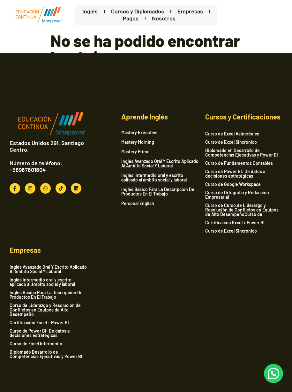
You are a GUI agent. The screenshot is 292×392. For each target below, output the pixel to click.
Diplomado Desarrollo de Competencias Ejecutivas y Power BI (46, 354)
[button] (273, 373)
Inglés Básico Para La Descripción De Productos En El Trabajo (157, 191)
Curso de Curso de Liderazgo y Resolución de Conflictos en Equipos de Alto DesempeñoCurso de (242, 210)
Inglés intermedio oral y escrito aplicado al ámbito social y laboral (154, 177)
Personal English (137, 203)
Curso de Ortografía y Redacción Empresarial (237, 195)
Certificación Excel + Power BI (235, 222)
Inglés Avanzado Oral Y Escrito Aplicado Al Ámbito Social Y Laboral (159, 163)
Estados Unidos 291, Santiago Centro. (47, 146)
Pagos (131, 18)
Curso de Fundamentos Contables (239, 163)
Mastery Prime (135, 152)
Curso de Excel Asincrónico (232, 133)
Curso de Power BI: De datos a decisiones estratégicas (235, 174)
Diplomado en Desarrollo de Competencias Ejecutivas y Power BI (241, 153)
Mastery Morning (137, 142)
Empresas (190, 11)
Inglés (90, 11)
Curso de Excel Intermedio (36, 343)
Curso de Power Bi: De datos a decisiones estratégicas (40, 333)
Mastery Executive (139, 132)
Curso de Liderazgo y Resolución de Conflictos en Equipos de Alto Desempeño (45, 310)
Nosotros (164, 18)
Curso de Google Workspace (233, 184)
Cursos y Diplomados (137, 11)
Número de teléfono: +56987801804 (36, 166)
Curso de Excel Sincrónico (231, 142)
